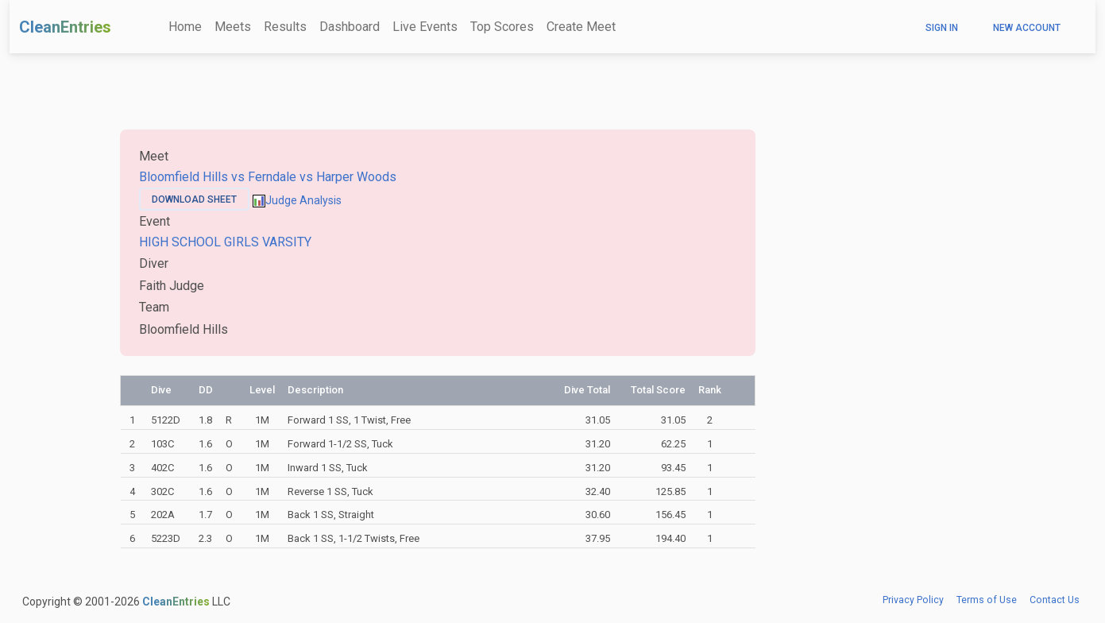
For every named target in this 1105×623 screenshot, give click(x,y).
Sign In (941, 27)
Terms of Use (986, 600)
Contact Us (1055, 600)
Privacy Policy (913, 600)
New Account (1027, 27)
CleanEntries (65, 27)
